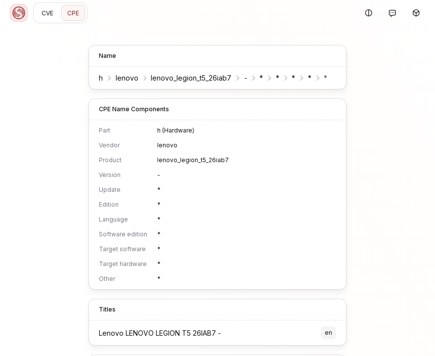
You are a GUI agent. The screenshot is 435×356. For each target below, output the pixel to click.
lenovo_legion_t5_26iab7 (191, 78)
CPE (73, 13)
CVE (47, 13)
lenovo (127, 78)
